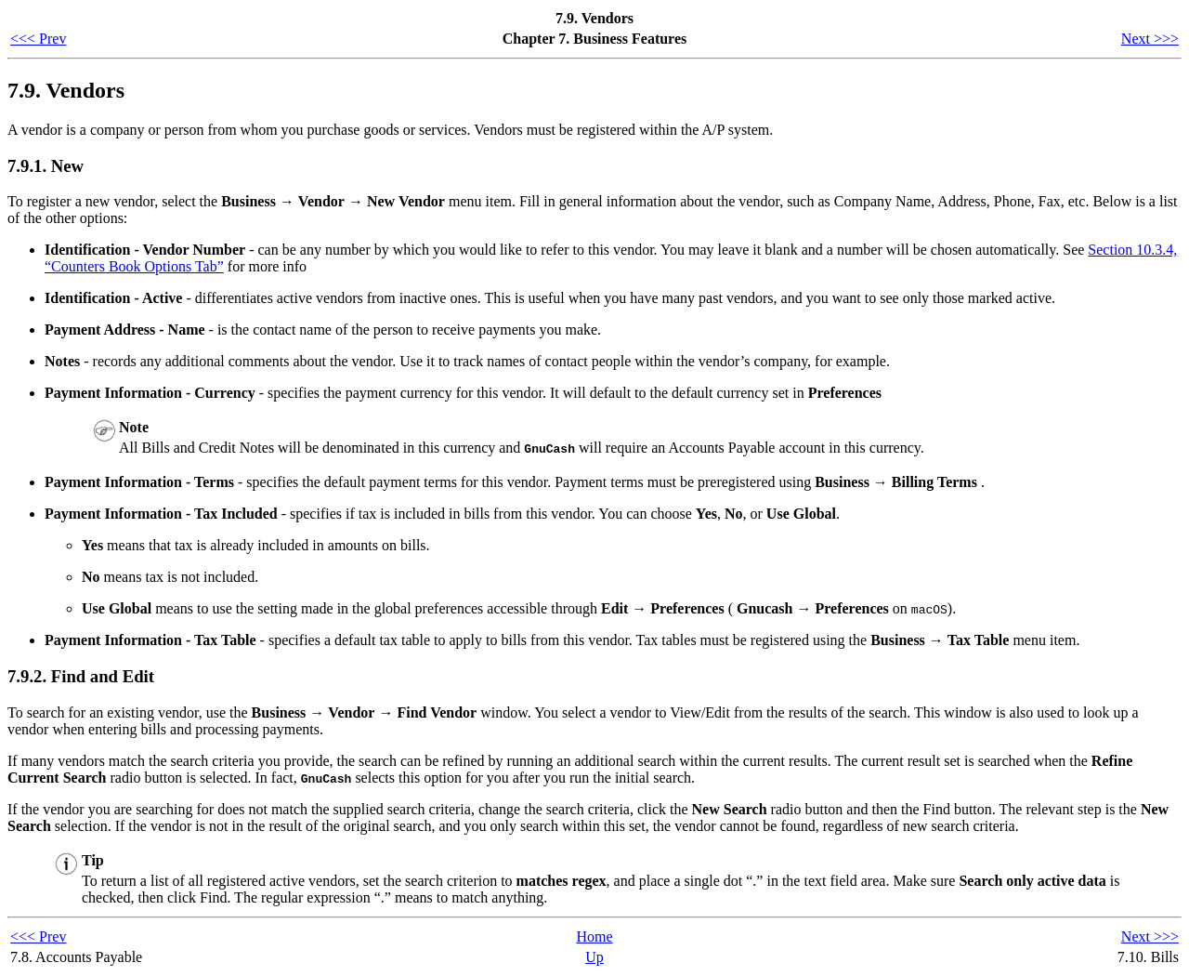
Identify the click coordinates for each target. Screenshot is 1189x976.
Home (594, 936)
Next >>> (1150, 38)
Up (594, 957)
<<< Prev (38, 38)
